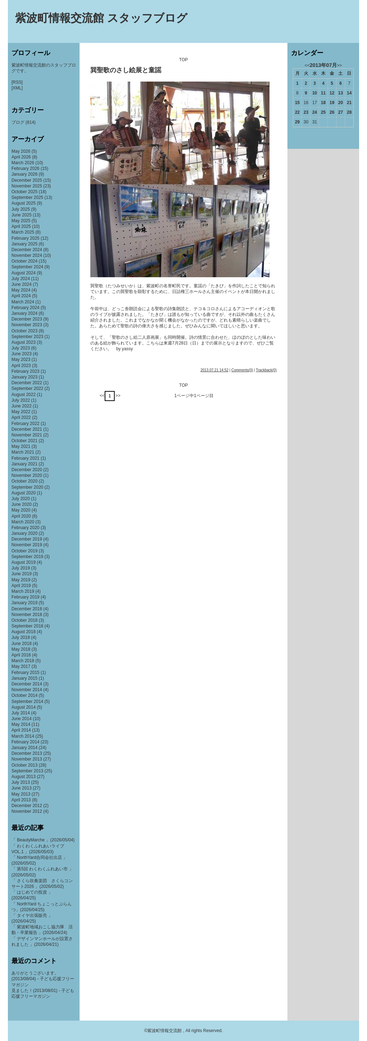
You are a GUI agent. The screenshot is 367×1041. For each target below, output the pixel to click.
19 (331, 102)
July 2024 (20, 278)
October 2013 (24, 765)
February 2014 (25, 741)
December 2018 (26, 608)
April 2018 (21, 655)
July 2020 (20, 498)
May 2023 (20, 359)
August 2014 (23, 707)
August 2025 (23, 203)
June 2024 (21, 284)
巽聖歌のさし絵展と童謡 (125, 70)
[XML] (17, 88)
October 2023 (24, 330)
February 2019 (25, 597)
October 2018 (24, 620)
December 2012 (26, 805)
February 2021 (25, 458)
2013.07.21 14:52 (214, 370)
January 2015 (24, 678)
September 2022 (27, 388)
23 (306, 112)
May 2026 (20, 151)
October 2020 (24, 481)
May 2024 (20, 290)
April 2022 (21, 417)
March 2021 (22, 452)
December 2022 (26, 382)
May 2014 (20, 724)
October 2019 (24, 550)
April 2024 (21, 295)
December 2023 (26, 319)
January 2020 (24, 533)
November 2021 (26, 435)
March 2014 (22, 736)
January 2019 (24, 602)
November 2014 (26, 689)
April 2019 (21, 585)
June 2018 (21, 643)
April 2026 (21, 157)
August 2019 (23, 562)
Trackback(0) (266, 370)
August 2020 (23, 492)
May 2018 (20, 649)
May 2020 (20, 510)
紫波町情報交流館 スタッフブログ (101, 18)
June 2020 (21, 504)
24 (314, 112)
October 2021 (24, 440)
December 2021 (26, 429)
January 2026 (24, 174)
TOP (183, 59)
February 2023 (25, 371)
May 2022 (20, 411)
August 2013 (23, 776)
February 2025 (25, 238)
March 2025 (22, 232)
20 (340, 102)
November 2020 (26, 475)
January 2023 (24, 377)
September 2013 (27, 770)
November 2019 (26, 544)
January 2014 (24, 747)
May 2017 (20, 666)
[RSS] (17, 82)
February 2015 (25, 672)
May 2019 (20, 579)
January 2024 (24, 313)
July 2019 (20, 568)
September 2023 (27, 336)
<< (102, 395)
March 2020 (22, 521)
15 (297, 102)
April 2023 (21, 365)
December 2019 (26, 539)
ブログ (17, 122)
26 (331, 112)
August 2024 (23, 272)
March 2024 (22, 301)
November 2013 (26, 759)
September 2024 (27, 266)
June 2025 (21, 215)
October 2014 (24, 695)
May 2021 (20, 446)
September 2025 (27, 197)
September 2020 (27, 487)
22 (297, 112)
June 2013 (21, 788)
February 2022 (25, 423)
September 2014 (27, 701)
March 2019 (22, 591)
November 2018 (26, 614)
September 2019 (27, 556)
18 (323, 102)
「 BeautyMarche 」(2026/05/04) (43, 839)
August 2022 (23, 394)
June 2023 (21, 353)
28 (349, 112)
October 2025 (24, 191)
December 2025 (26, 180)
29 (297, 121)
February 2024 (25, 307)
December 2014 (26, 683)
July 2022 (20, 400)
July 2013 (20, 782)
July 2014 (20, 712)
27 (340, 112)
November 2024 (26, 255)
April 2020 (21, 516)
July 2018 (20, 637)
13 (340, 93)
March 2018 (22, 660)
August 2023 (23, 342)
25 (323, 112)
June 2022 (21, 406)
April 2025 (21, 226)
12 (331, 93)
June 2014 (21, 718)
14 (349, 93)
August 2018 (23, 631)
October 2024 (24, 261)
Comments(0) (242, 370)
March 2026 (22, 162)
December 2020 (26, 469)
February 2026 (25, 168)
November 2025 (26, 186)
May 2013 (20, 794)
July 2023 (20, 348)
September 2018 (27, 626)
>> (117, 395)
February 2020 (25, 527)
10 (314, 93)
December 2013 (26, 753)
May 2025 (20, 220)
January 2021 (24, 463)
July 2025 (20, 209)
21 (349, 102)
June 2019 (21, 573)
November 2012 (26, 811)
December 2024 (26, 249)
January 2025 (24, 243)
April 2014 (21, 730)
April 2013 (21, 799)
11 (323, 93)
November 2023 (26, 324)
